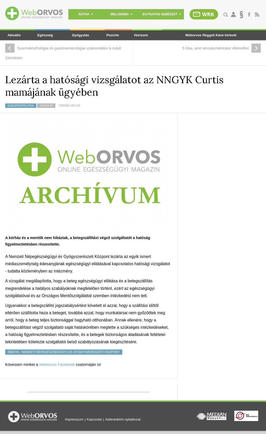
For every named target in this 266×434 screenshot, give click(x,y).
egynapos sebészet (161, 14)
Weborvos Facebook (57, 364)
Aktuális (14, 35)
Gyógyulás (80, 35)
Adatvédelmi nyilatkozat (123, 419)
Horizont (141, 35)
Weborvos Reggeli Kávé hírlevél (210, 35)
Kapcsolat (94, 419)
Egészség (45, 35)
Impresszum (74, 419)
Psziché (112, 35)
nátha (85, 14)
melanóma (121, 14)
